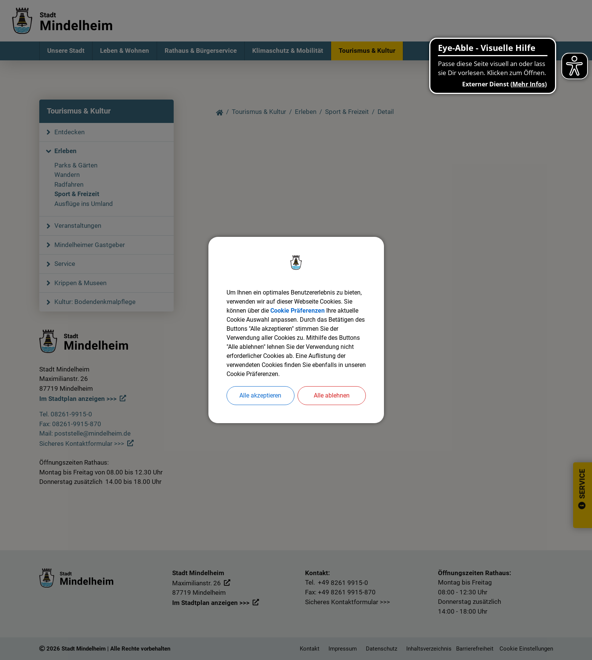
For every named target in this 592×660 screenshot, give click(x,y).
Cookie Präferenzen (297, 310)
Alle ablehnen (332, 395)
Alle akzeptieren (260, 395)
